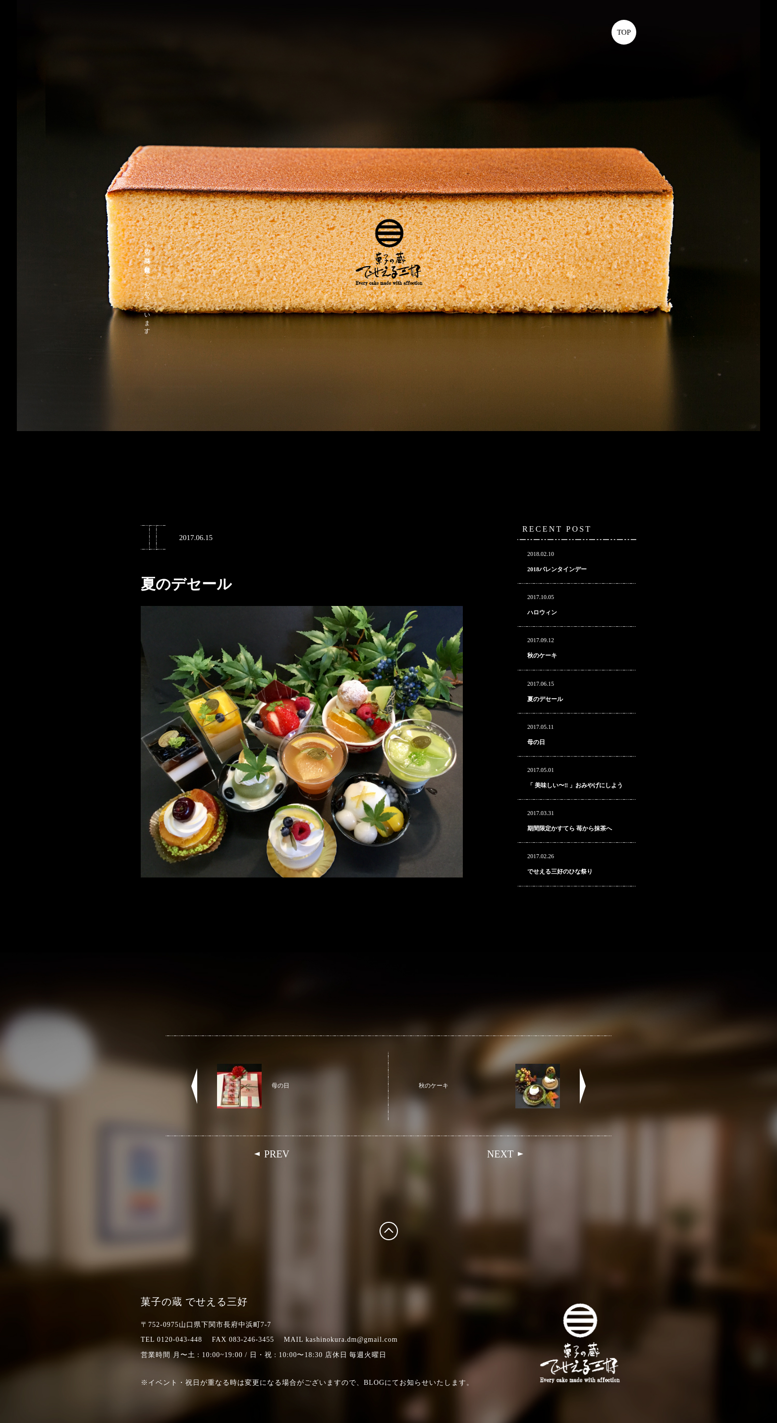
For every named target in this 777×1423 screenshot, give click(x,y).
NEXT (500, 1154)
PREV (276, 1154)
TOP (624, 32)
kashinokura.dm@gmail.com (352, 1339)
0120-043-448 (179, 1339)
